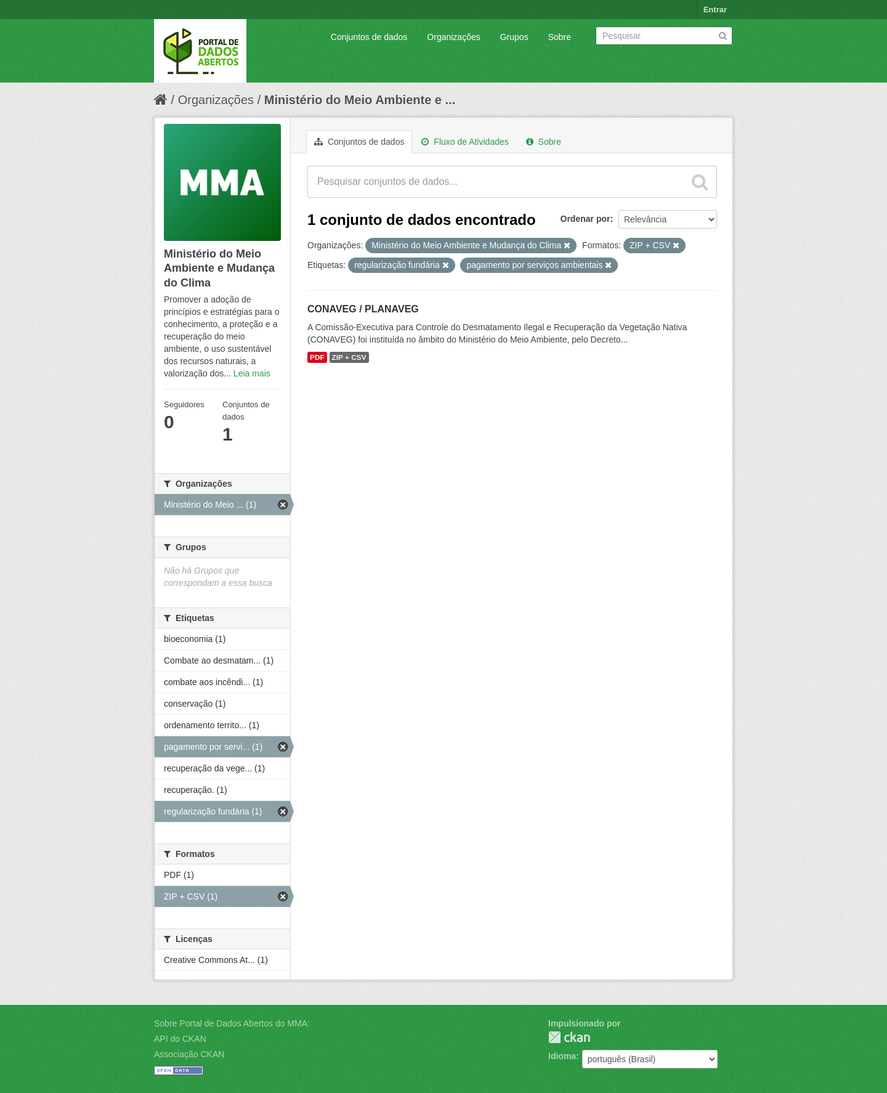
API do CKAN (180, 1039)
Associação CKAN (189, 1054)
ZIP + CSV (349, 357)
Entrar (715, 9)
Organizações (453, 37)
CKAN (569, 1037)
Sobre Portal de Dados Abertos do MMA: (232, 1023)
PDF (317, 357)
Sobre (559, 37)
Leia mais (251, 373)
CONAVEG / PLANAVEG (363, 309)
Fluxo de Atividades (464, 142)
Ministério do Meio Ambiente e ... (359, 100)
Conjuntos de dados (369, 37)
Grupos (514, 37)
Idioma (562, 1056)
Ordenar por (585, 219)
